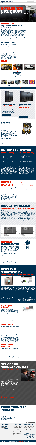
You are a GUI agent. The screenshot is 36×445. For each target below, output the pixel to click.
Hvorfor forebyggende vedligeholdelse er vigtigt (5, 429)
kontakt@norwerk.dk (20, 441)
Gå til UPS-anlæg (24, 117)
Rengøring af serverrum (5, 426)
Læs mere (2, 76)
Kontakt (34, 0)
